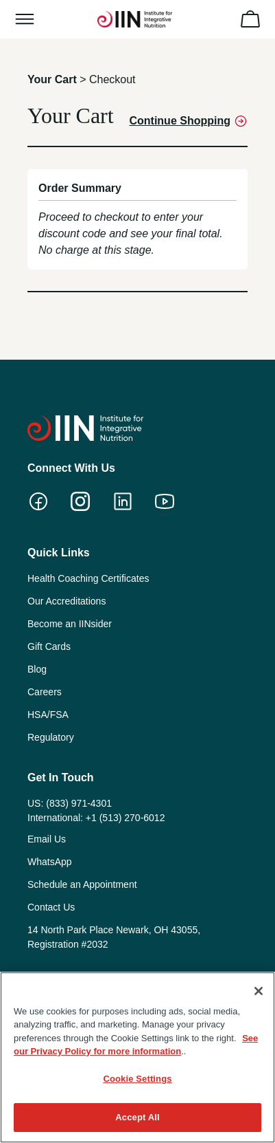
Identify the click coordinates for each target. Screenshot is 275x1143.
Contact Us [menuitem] (51, 907)
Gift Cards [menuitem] (49, 646)
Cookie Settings (137, 1079)
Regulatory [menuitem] (50, 737)
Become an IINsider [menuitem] (69, 623)
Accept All (137, 1117)
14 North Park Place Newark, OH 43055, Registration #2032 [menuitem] (113, 937)
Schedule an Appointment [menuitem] (82, 884)
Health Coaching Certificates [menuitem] (88, 578)
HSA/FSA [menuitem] (48, 714)
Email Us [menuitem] (46, 839)
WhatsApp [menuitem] (49, 861)
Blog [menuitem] (37, 669)
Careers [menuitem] (44, 691)
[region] (137, 1057)
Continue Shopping (188, 121)
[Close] (258, 991)
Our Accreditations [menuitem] (66, 601)
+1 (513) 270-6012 (125, 817)
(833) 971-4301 (79, 803)
